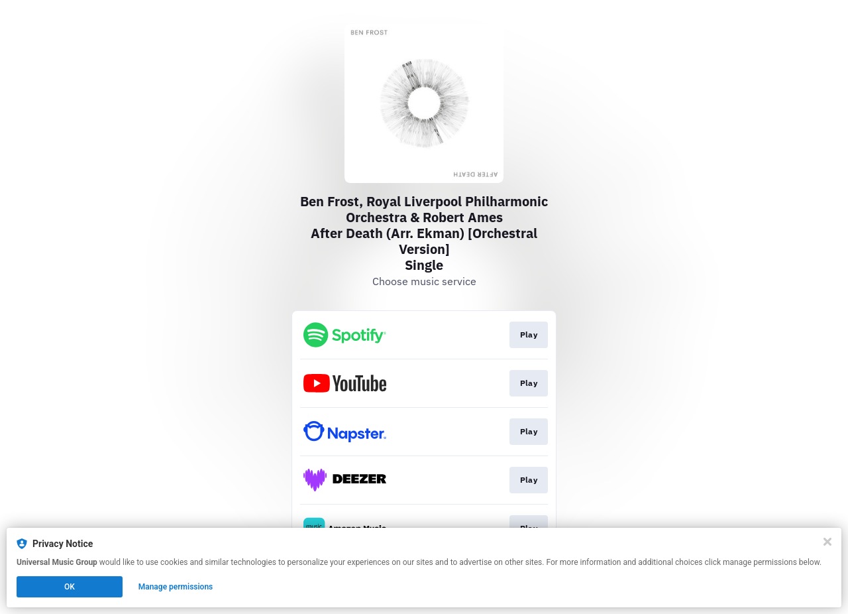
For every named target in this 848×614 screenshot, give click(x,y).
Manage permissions (175, 586)
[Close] (827, 541)
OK (69, 586)
